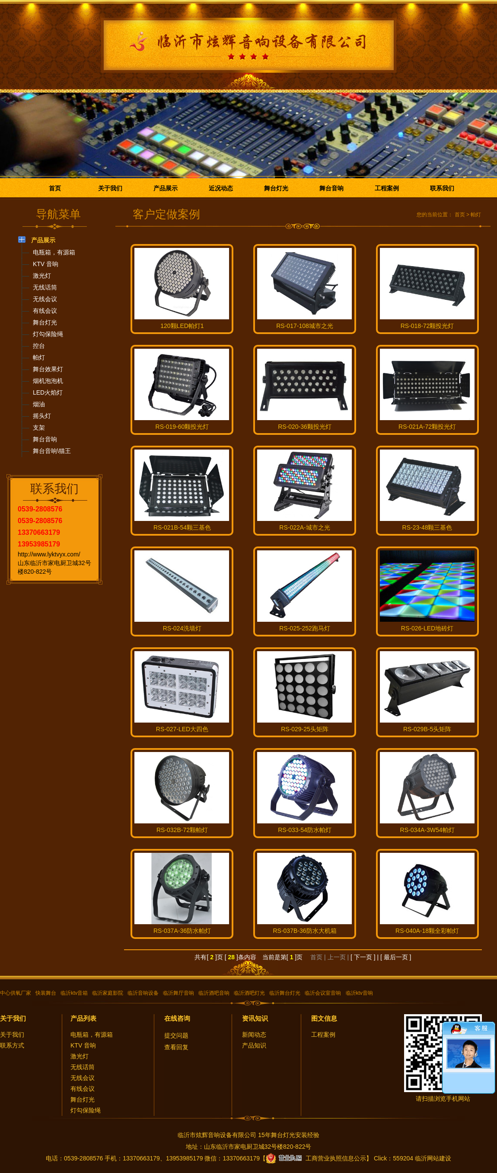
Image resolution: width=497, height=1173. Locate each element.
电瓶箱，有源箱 (91, 1034)
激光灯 (79, 1056)
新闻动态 (254, 1034)
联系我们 (442, 188)
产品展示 (165, 188)
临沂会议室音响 (323, 993)
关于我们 (110, 188)
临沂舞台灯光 (284, 993)
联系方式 (12, 1045)
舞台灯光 (276, 188)
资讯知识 (255, 1018)
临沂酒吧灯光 (249, 993)
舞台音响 (331, 188)
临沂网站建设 (433, 1158)
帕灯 (476, 215)
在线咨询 (177, 1018)
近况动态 (221, 188)
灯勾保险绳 (85, 1110)
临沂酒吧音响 (213, 993)
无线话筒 (82, 1067)
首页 (55, 188)
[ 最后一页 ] (395, 957)
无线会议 (82, 1077)
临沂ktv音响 (359, 993)
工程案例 (387, 188)
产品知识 (254, 1045)
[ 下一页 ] (363, 957)
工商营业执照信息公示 (316, 1158)
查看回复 (176, 1047)
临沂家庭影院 (107, 993)
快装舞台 (45, 993)
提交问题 (176, 1035)
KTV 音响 (83, 1045)
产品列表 (83, 1018)
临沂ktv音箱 (74, 993)
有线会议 (82, 1088)
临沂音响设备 (143, 993)
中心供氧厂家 (15, 993)
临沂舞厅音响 (178, 993)
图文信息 (324, 1018)
